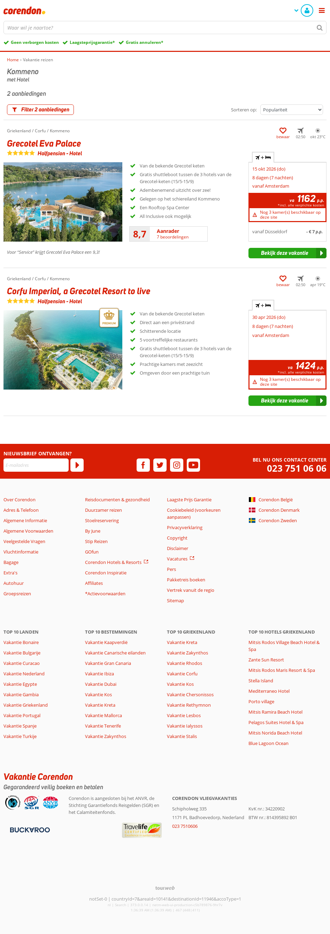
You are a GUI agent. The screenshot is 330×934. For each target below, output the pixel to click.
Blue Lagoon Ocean (268, 743)
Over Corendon (19, 499)
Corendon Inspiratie (105, 573)
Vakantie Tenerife (103, 726)
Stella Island (260, 680)
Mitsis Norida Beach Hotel (275, 733)
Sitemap (175, 600)
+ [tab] (263, 157)
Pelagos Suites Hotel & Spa (276, 722)
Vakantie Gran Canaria (108, 663)
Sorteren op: (244, 110)
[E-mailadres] (36, 465)
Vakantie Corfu (182, 673)
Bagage (10, 562)
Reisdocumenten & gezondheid (117, 499)
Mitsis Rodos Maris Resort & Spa (281, 670)
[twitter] (160, 465)
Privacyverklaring (184, 527)
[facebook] (143, 465)
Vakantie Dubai (100, 684)
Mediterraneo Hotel (269, 691)
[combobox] (165, 27)
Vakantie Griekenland (25, 705)
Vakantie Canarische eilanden (115, 653)
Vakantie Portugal (21, 715)
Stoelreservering (102, 520)
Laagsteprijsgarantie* (92, 42)
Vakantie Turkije (20, 736)
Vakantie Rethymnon (189, 705)
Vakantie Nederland (24, 673)
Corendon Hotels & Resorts (113, 562)
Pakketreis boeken (186, 579)
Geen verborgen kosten (35, 42)
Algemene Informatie (25, 520)
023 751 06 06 (297, 468)
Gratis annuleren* (144, 42)
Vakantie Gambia (21, 694)
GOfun (92, 552)
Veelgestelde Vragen (24, 541)
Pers (171, 569)
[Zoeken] (320, 27)
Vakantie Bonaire (21, 642)
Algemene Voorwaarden (28, 531)
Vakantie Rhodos (184, 663)
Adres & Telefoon (21, 510)
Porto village (261, 701)
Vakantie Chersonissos (190, 694)
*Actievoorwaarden (105, 593)
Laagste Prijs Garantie (189, 499)
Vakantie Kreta (100, 705)
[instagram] (176, 465)
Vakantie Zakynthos (105, 736)
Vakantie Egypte (20, 684)
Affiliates (94, 583)
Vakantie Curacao (21, 663)
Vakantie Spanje (20, 726)
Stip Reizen (96, 541)
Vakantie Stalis (182, 736)
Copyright (177, 538)
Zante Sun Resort (266, 660)
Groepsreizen (17, 593)
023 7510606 (185, 826)
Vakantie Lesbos (184, 715)
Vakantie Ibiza (99, 673)
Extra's (10, 573)
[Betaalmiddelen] (29, 829)
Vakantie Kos (98, 694)
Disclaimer (177, 548)
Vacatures (177, 559)
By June (92, 531)
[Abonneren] (77, 465)
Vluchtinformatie (20, 552)
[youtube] (193, 465)
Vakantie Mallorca (103, 715)
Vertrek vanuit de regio (190, 590)
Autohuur (13, 583)
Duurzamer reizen (103, 510)
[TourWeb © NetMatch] (165, 888)
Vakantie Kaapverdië (106, 642)
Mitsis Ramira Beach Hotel (275, 712)
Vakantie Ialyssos (184, 726)
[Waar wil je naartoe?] (165, 27)
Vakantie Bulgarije (21, 653)
